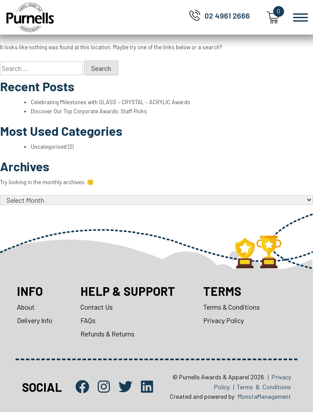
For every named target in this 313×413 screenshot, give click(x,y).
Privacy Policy (224, 321)
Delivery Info (34, 321)
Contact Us (96, 308)
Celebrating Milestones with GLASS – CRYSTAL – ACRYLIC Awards (111, 102)
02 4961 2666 (227, 15)
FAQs (88, 321)
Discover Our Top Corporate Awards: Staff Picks (90, 111)
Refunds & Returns (107, 334)
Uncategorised (49, 146)
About (26, 308)
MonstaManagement (264, 396)
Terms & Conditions (232, 308)
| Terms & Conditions (262, 387)
